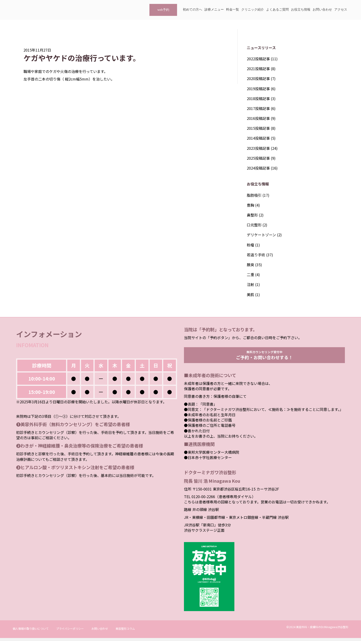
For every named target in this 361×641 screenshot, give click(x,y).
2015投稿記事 (258, 128)
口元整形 (254, 225)
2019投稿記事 (258, 88)
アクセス (340, 9)
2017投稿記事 (258, 108)
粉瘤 (250, 245)
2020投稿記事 (258, 78)
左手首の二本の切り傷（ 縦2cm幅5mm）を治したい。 (68, 79)
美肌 (250, 294)
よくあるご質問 (277, 9)
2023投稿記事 (258, 148)
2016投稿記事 (258, 118)
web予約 (163, 10)
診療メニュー (214, 9)
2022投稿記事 (258, 58)
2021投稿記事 (258, 68)
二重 (250, 274)
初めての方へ (192, 9)
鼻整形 (252, 215)
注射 (250, 284)
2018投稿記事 (258, 98)
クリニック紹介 (252, 9)
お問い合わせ (322, 9)
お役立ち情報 (300, 9)
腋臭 (250, 264)
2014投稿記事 (258, 138)
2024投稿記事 (258, 168)
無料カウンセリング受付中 (264, 356)
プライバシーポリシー (70, 631)
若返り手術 (256, 254)
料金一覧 (232, 9)
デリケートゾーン (261, 234)
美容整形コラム (125, 631)
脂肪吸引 (254, 195)
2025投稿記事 (258, 158)
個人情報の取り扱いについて (31, 631)
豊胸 (250, 205)
